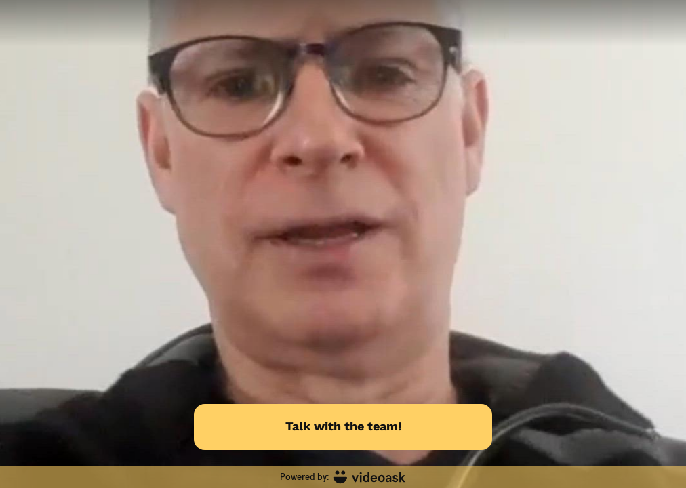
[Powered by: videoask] (343, 477)
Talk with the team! (343, 426)
